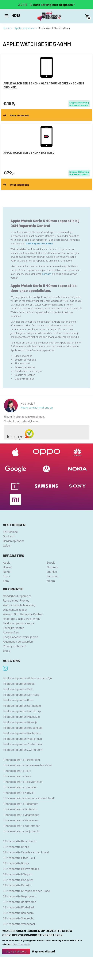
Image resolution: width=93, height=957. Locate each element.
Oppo (6, 576)
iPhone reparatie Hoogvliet (20, 787)
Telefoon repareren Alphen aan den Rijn (27, 678)
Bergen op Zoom (13, 541)
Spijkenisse (10, 531)
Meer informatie (21, 944)
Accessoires (11, 632)
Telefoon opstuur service (18, 623)
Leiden (7, 545)
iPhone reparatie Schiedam (20, 809)
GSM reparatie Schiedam (18, 912)
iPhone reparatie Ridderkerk (20, 803)
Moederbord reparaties (17, 596)
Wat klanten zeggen (15, 609)
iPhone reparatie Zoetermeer (21, 825)
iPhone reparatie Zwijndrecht (21, 831)
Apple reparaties (24, 28)
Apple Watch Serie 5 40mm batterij (28, 152)
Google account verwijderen (20, 637)
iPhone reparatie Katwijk (18, 792)
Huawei (7, 567)
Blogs (6, 650)
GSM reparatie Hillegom (17, 874)
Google (51, 562)
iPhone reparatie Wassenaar (21, 820)
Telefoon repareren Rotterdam (22, 733)
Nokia (6, 571)
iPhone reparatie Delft (17, 770)
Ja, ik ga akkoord (16, 952)
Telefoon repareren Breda (19, 683)
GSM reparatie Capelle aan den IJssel (26, 852)
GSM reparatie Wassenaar (19, 923)
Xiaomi (51, 580)
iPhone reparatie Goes (17, 776)
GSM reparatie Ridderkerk (19, 907)
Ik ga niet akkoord (43, 952)
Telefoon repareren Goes (18, 700)
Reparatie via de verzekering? (21, 618)
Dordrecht (9, 536)
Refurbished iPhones (16, 600)
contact (47, 273)
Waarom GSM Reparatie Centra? (23, 614)
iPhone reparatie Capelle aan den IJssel (27, 765)
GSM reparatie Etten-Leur (19, 857)
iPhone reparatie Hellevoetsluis (22, 781)
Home (6, 28)
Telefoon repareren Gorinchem (22, 705)
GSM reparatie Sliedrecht (18, 918)
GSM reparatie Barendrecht (20, 841)
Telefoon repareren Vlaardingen (22, 738)
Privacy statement (14, 646)
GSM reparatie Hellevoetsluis (21, 868)
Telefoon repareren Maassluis (21, 716)
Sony (6, 580)
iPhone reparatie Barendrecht (21, 759)
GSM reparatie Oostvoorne (19, 901)
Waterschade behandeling (19, 605)
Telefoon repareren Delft (18, 689)
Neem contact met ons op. (37, 407)
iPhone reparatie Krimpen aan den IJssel (28, 798)
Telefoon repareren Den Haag (21, 694)
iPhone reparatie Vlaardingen (21, 814)
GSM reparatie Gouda (16, 863)
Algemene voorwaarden (18, 641)
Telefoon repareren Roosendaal (22, 727)
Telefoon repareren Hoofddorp (22, 711)
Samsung (52, 576)
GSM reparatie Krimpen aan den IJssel (26, 890)
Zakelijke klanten (13, 627)
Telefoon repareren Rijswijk (20, 722)
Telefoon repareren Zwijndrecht (22, 749)
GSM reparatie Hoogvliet (18, 879)
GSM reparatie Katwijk (17, 885)
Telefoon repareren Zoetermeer (22, 744)
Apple (6, 562)
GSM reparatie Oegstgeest (19, 896)
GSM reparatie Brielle (16, 846)
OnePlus (52, 571)
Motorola (52, 567)
